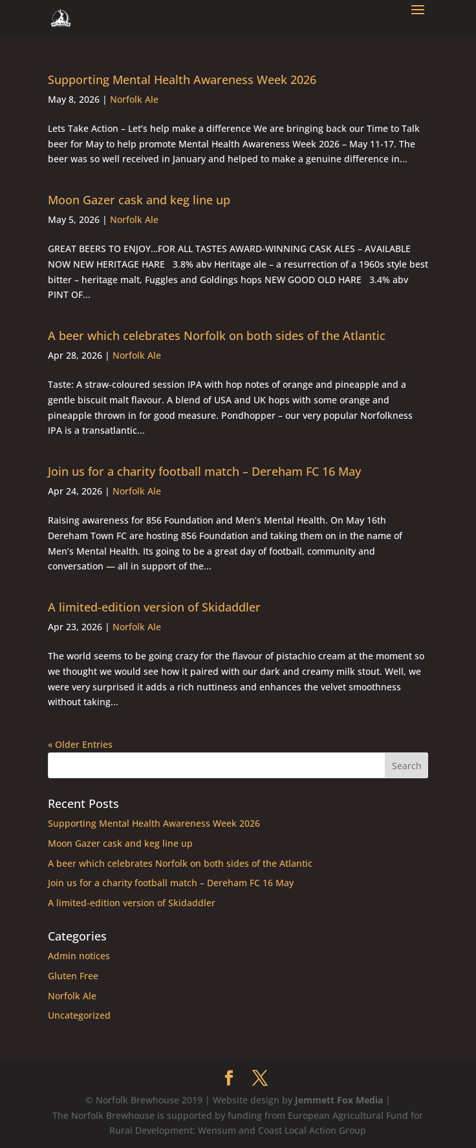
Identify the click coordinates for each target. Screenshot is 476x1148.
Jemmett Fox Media (339, 1100)
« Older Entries (80, 744)
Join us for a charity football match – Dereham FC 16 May (204, 471)
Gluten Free (73, 976)
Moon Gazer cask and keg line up (139, 199)
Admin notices (79, 956)
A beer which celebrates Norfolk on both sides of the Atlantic (216, 335)
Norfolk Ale (134, 99)
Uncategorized (79, 1015)
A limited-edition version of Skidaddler (154, 607)
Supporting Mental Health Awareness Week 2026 (182, 79)
